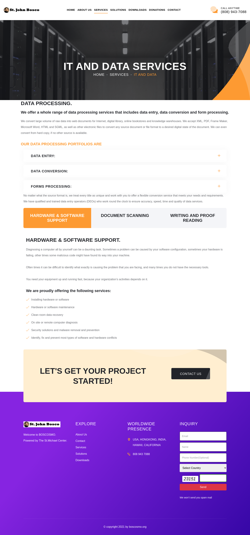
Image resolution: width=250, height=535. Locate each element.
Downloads (138, 9)
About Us (84, 9)
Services (101, 9)
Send (203, 487)
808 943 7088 (141, 454)
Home (71, 9)
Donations (157, 9)
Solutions (118, 9)
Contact (174, 9)
